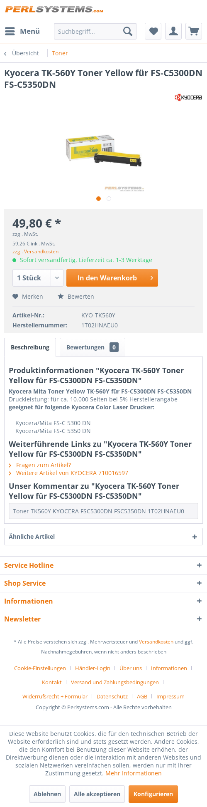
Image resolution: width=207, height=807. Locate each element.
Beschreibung (30, 347)
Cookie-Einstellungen (40, 668)
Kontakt (52, 682)
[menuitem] (22, 31)
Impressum (170, 696)
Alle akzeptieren (97, 794)
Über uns (130, 668)
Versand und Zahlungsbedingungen (115, 682)
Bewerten (76, 296)
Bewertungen (92, 347)
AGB (142, 696)
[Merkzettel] (153, 31)
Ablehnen (47, 794)
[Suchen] (127, 31)
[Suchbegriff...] (95, 31)
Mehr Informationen (133, 773)
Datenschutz (112, 696)
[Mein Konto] (173, 31)
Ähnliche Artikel (32, 536)
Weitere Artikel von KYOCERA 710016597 (68, 473)
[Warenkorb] (193, 31)
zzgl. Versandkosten (35, 251)
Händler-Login (92, 668)
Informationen (169, 668)
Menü (22, 30)
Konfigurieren (153, 794)
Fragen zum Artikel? (40, 465)
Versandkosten (156, 641)
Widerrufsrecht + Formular (55, 696)
